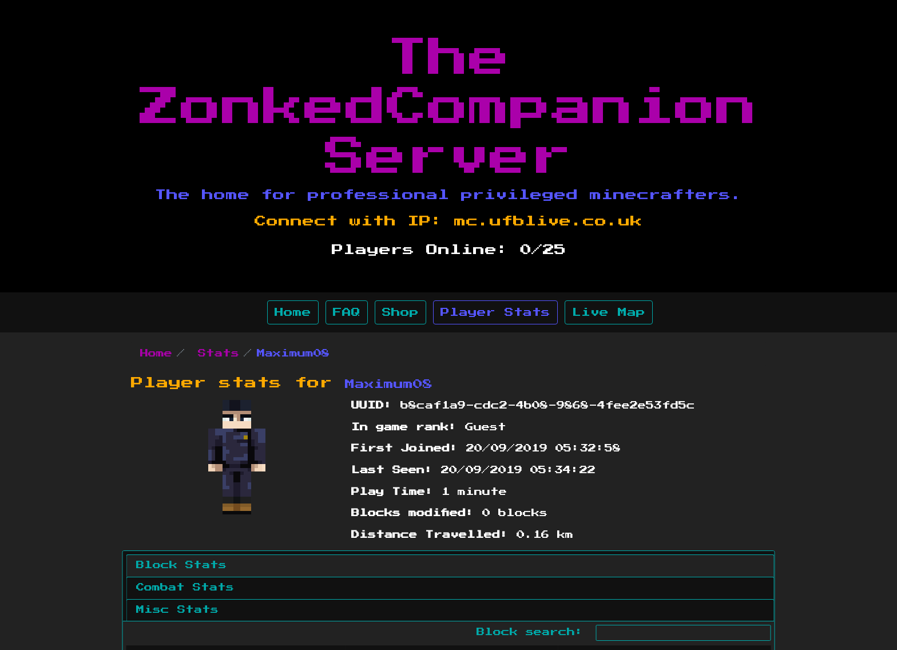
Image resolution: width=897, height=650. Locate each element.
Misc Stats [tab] (177, 610)
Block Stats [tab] (181, 565)
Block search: (624, 633)
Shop (400, 312)
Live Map (608, 312)
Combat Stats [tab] (185, 588)
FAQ (346, 312)
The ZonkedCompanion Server (448, 108)
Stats (218, 354)
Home (293, 312)
